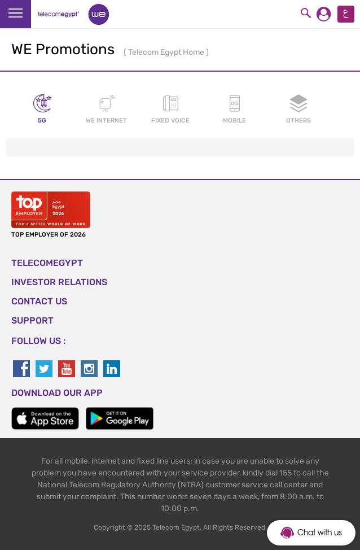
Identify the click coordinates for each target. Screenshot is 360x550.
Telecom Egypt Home (167, 52)
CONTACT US (39, 301)
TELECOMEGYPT (47, 262)
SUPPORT (32, 320)
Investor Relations (59, 282)
